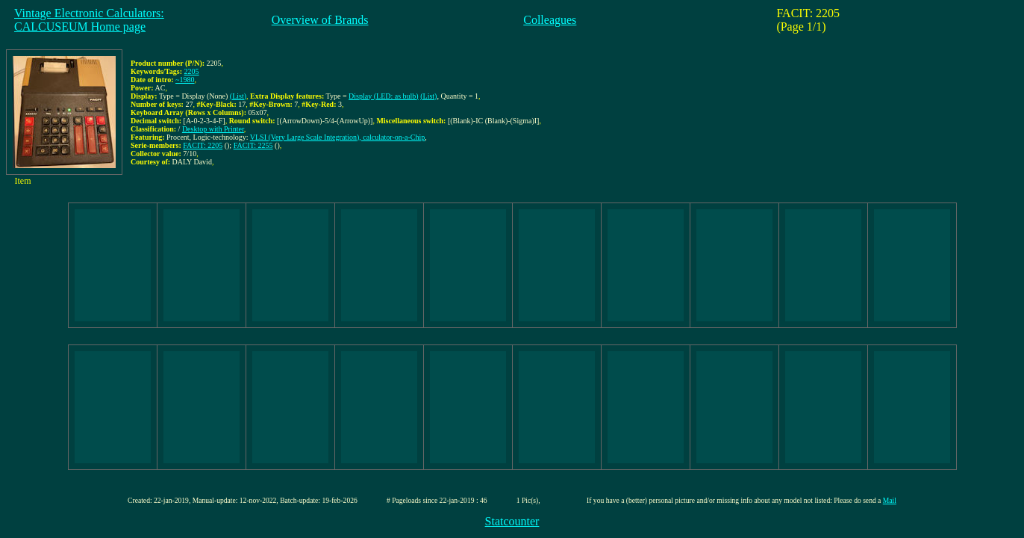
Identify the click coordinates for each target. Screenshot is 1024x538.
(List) (238, 96)
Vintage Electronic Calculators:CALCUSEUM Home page (89, 20)
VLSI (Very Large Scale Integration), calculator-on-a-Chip (337, 137)
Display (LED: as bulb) (384, 96)
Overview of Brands (320, 19)
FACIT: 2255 (253, 145)
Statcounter (512, 521)
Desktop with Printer (213, 129)
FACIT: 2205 (202, 145)
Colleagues (549, 19)
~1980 (184, 79)
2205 (191, 71)
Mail (889, 500)
